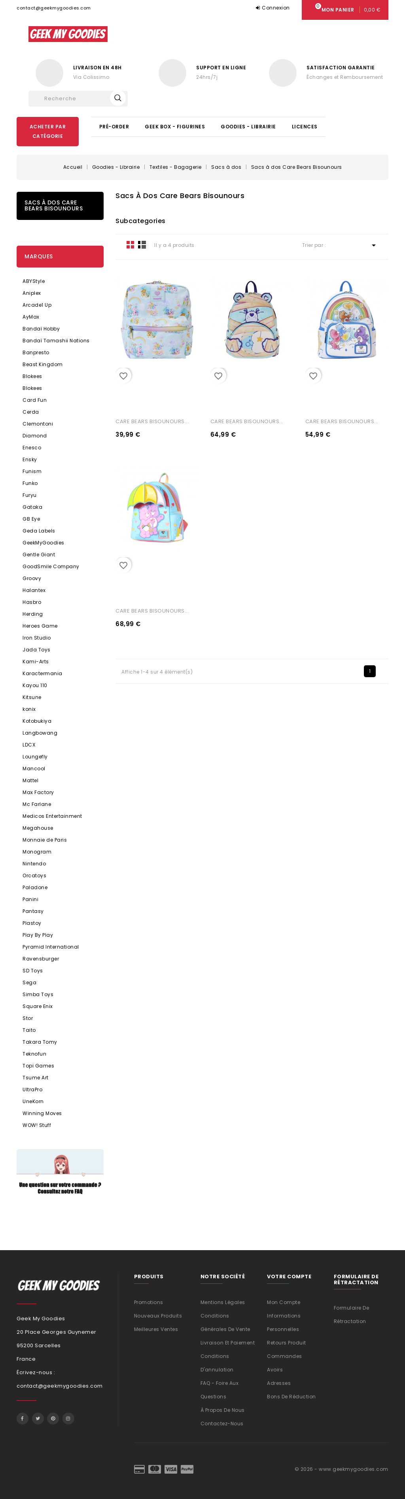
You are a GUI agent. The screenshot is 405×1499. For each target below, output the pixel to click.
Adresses (279, 1383)
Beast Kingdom (43, 364)
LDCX (29, 744)
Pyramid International (51, 946)
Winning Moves (42, 1113)
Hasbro (32, 602)
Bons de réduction (291, 1396)
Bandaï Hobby (41, 328)
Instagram (68, 1419)
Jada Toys (37, 649)
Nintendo (34, 863)
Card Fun (35, 400)
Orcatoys (34, 875)
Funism (32, 471)
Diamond (35, 435)
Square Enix (38, 1006)
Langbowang (40, 732)
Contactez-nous (222, 1423)
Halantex (34, 590)
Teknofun (34, 1053)
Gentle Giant (39, 554)
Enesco (32, 447)
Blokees (32, 376)
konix (29, 709)
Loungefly (35, 756)
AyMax (31, 316)
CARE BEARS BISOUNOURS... (152, 421)
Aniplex (32, 293)
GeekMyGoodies (43, 542)
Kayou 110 (35, 685)
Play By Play (38, 935)
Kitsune (32, 697)
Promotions (148, 1302)
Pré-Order (114, 126)
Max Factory (38, 792)
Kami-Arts (36, 661)
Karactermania (42, 673)
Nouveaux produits (158, 1315)
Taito (29, 1030)
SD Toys (33, 970)
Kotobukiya (37, 721)
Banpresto (36, 352)
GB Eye (31, 519)
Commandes (284, 1356)
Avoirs (275, 1369)
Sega (29, 982)
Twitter (38, 1419)
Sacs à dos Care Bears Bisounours (54, 205)
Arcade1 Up (37, 305)
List (142, 244)
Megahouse (38, 828)
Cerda (31, 412)
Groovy (32, 578)
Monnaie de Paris (45, 839)
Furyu (30, 495)
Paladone (35, 887)
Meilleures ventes (156, 1329)
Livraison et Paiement (228, 1342)
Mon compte (283, 1302)
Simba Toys (38, 994)
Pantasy (33, 911)
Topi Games (38, 1065)
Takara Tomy (40, 1042)
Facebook (22, 1419)
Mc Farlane (37, 804)
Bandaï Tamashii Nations (56, 340)
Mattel (30, 780)
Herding (33, 614)
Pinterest (53, 1419)
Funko (30, 483)
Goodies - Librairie (248, 126)
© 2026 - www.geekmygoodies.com (341, 1469)
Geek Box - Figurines (175, 126)
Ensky (30, 459)
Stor (28, 1018)
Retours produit (286, 1342)
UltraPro (32, 1089)
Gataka (32, 507)
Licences (305, 126)
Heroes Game (40, 626)
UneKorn (33, 1101)
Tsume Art (36, 1077)
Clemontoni (38, 423)
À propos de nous (223, 1410)
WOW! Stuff (37, 1125)
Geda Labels (39, 530)
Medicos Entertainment (52, 816)
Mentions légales (223, 1302)
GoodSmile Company (51, 566)
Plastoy (32, 923)
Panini (30, 899)
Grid (130, 244)
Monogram (37, 851)
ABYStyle (34, 281)
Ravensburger (41, 958)
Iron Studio (37, 637)
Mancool (34, 768)
